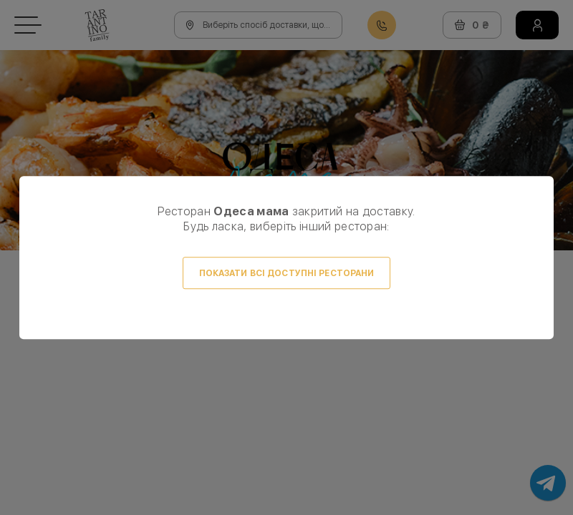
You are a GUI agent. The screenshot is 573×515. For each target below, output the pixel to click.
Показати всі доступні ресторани (287, 273)
